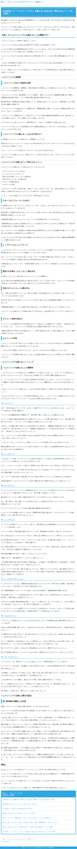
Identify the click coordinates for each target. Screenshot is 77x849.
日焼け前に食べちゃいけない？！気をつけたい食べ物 (19, 804)
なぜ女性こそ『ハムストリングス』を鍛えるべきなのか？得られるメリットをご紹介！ (29, 831)
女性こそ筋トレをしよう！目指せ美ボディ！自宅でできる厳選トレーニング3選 (27, 827)
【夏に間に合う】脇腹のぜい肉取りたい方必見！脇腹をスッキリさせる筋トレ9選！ (28, 799)
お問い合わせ (6, 841)
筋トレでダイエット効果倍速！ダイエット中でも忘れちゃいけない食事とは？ (27, 818)
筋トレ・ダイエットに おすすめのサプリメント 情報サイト (22, 2)
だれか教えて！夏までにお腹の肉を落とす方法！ (17, 808)
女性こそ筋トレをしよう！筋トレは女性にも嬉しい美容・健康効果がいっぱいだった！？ (30, 822)
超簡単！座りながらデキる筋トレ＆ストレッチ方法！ (19, 813)
